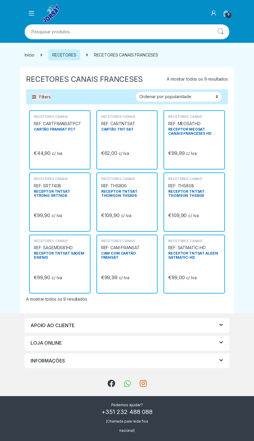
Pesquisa (220, 32)
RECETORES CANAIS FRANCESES (51, 118)
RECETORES (64, 54)
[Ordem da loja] (179, 97)
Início (29, 54)
